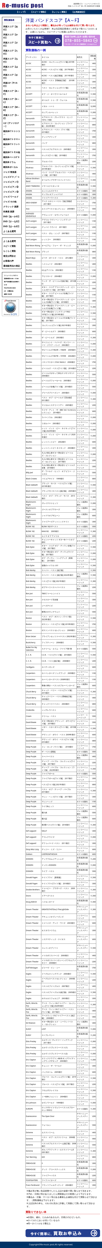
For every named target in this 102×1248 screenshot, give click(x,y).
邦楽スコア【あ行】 (10, 28)
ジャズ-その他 (9, 201)
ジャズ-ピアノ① (10, 181)
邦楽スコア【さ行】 (10, 44)
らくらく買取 (9, 251)
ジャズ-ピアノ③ (10, 191)
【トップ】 (21, 12)
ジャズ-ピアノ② (10, 186)
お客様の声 (8, 260)
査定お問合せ (9, 256)
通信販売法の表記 (11, 265)
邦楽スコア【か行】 (10, 36)
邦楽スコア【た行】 (10, 52)
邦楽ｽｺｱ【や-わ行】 (10, 84)
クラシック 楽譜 (10, 206)
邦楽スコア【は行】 (10, 68)
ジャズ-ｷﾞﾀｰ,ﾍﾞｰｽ (11, 177)
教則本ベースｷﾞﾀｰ (11, 157)
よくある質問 (9, 231)
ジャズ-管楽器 (9, 172)
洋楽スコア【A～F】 (11, 93)
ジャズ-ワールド (10, 196)
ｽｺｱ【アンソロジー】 (11, 125)
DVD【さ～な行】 (11, 221)
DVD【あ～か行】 (11, 216)
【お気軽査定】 (79, 12)
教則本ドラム (9, 162)
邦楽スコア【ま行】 (10, 76)
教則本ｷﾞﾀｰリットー (11, 146)
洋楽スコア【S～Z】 (11, 117)
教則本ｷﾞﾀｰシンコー (11, 133)
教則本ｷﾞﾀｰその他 (11, 152)
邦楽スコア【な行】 (10, 60)
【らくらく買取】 (59, 12)
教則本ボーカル (10, 167)
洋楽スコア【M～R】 (11, 109)
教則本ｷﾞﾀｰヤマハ (11, 139)
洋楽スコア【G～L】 (11, 101)
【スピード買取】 (38, 12)
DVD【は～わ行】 (11, 226)
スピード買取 (9, 246)
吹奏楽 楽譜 (8, 211)
